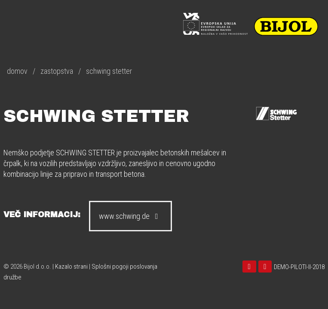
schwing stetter (109, 71)
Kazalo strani (71, 266)
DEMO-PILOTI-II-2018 (299, 267)
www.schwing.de (130, 216)
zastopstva (56, 71)
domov (17, 71)
